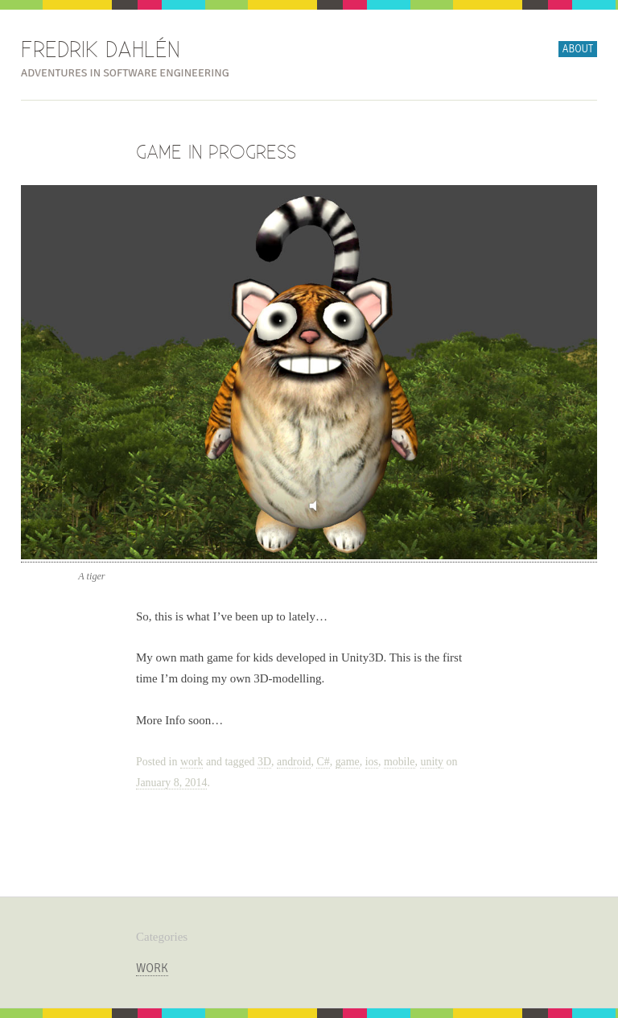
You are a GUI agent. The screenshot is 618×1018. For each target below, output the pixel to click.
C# (322, 762)
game (348, 762)
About (577, 49)
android (294, 762)
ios (371, 762)
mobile (399, 762)
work (192, 762)
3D (264, 762)
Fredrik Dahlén (100, 50)
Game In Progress (216, 153)
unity (431, 762)
